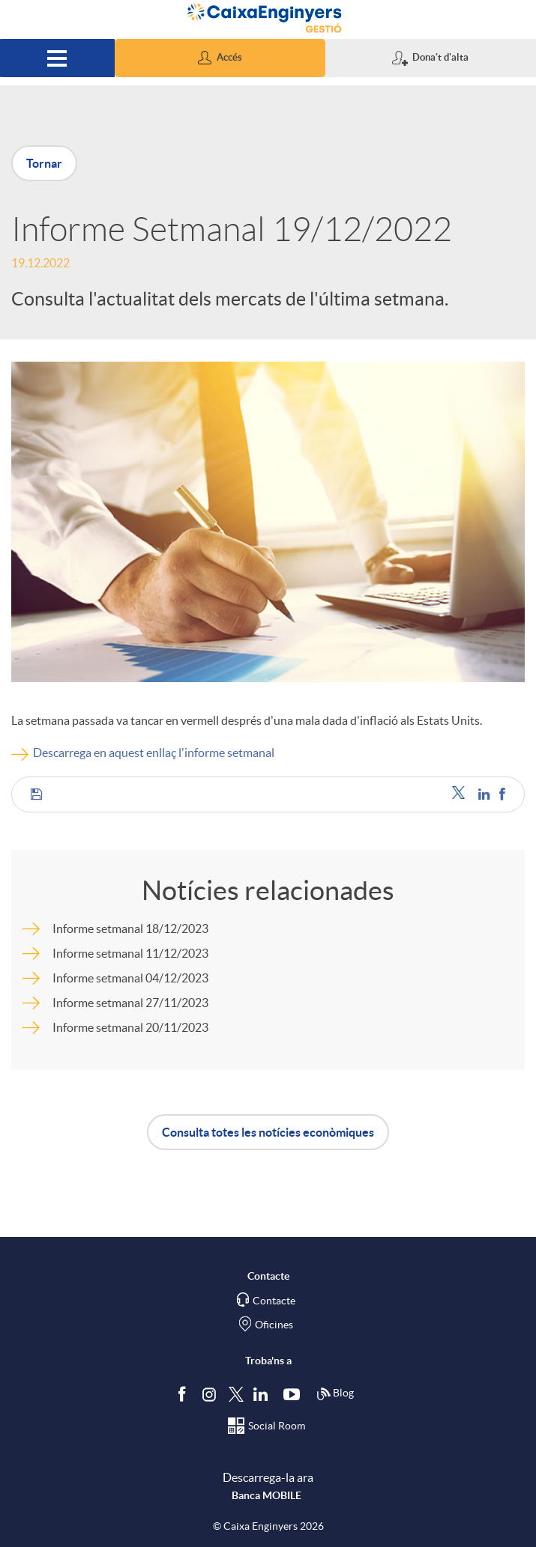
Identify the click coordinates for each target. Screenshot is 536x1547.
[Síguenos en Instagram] (210, 1393)
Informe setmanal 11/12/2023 (130, 953)
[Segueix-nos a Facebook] (185, 1393)
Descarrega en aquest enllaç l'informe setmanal (153, 752)
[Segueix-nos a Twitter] (236, 1393)
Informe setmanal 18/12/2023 (130, 928)
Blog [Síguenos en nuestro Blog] (335, 1394)
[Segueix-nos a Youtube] (295, 1393)
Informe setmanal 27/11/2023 (130, 1002)
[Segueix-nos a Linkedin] (264, 1393)
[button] (220, 58)
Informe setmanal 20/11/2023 (130, 1027)
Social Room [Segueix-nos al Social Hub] (276, 1426)
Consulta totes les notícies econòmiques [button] (268, 1132)
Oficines (274, 1325)
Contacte (274, 1301)
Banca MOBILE (266, 1495)
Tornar (44, 163)
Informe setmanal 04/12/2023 (130, 978)
